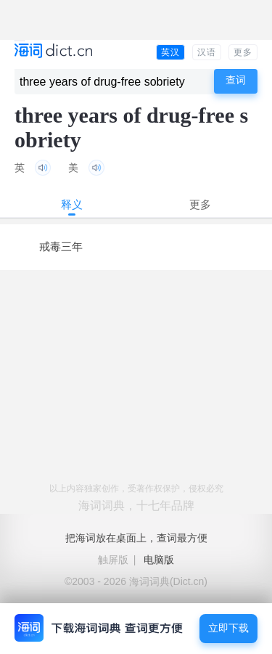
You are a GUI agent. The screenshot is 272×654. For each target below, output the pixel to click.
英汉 (170, 52)
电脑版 (159, 559)
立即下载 (228, 628)
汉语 (206, 52)
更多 (243, 52)
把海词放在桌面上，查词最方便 (136, 538)
